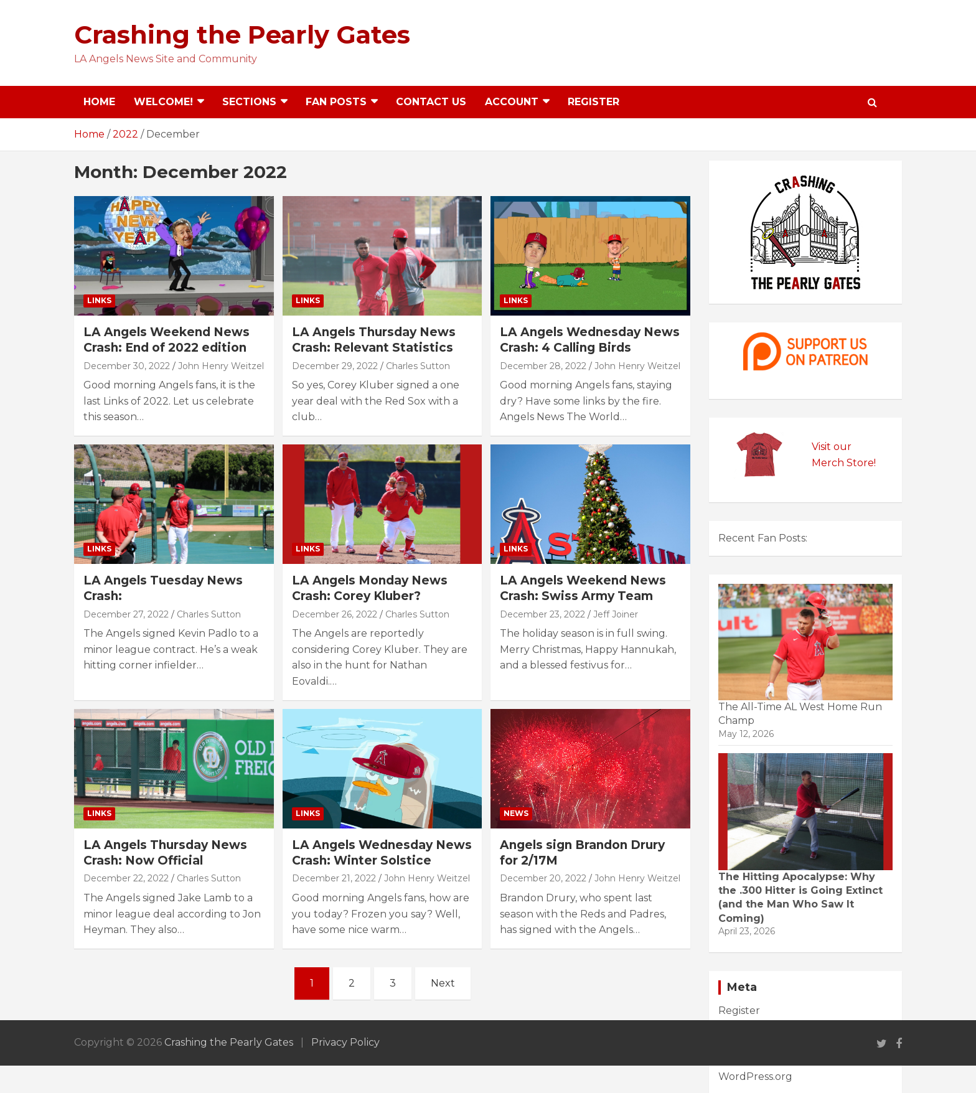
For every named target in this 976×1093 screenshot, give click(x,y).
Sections (249, 102)
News (516, 813)
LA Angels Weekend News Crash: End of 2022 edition (166, 340)
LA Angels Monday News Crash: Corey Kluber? (370, 588)
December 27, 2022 (126, 614)
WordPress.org (755, 1076)
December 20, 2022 (543, 878)
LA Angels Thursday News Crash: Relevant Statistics (374, 340)
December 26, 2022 (334, 614)
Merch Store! (844, 463)
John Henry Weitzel (221, 366)
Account (511, 102)
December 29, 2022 (335, 366)
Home (99, 102)
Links (99, 300)
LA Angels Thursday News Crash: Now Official (165, 853)
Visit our (832, 447)
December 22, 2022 (126, 878)
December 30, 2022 (126, 366)
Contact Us (431, 102)
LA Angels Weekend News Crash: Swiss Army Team (583, 588)
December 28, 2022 (543, 366)
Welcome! (163, 102)
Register (593, 102)
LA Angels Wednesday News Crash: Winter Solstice (382, 853)
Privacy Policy (345, 1042)
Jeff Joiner (615, 614)
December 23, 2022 (542, 614)
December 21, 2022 (334, 878)
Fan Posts (336, 102)
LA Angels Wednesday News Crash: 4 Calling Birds (590, 340)
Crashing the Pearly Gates (242, 34)
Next (443, 983)
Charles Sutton (418, 366)
